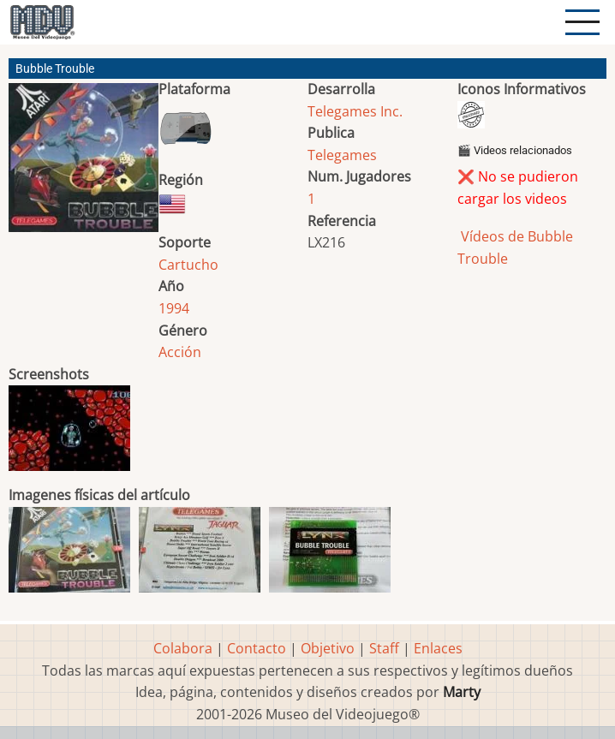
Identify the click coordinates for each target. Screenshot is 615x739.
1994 (173, 308)
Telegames (342, 155)
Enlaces (438, 648)
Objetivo (328, 648)
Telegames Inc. (355, 111)
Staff (384, 648)
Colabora (182, 648)
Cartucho (188, 264)
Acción (179, 352)
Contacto (256, 648)
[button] (83, 164)
